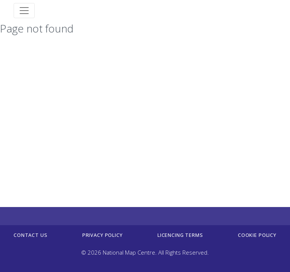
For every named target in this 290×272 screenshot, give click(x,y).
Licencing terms (180, 235)
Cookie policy (257, 235)
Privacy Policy (102, 235)
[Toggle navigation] (24, 10)
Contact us (30, 235)
